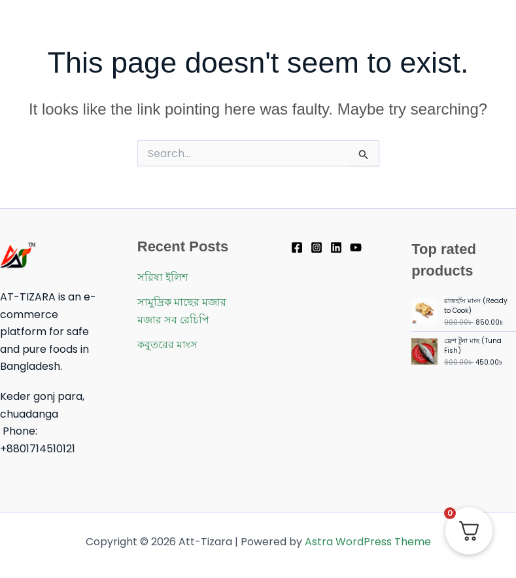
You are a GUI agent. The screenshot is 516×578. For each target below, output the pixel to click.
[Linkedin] (336, 247)
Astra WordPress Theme (368, 541)
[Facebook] (297, 247)
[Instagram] (316, 247)
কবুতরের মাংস (167, 344)
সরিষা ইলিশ (162, 277)
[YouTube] (356, 247)
